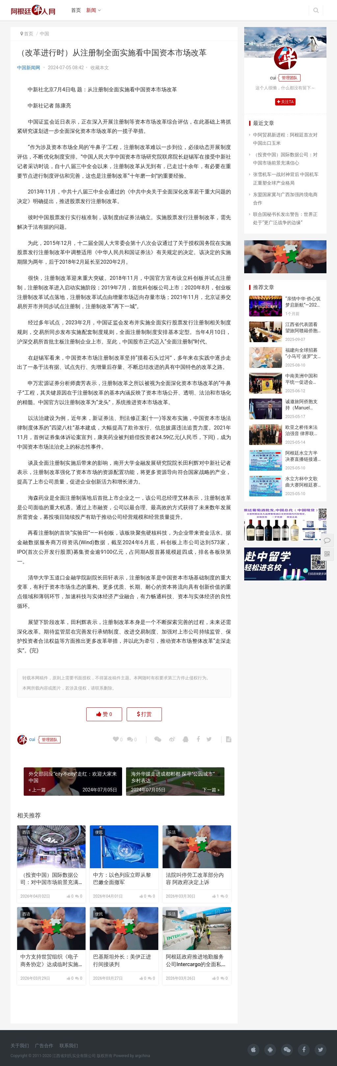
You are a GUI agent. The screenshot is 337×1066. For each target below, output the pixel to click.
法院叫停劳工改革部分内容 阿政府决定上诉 (195, 878)
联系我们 (69, 1045)
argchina (142, 1055)
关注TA (285, 102)
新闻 (91, 10)
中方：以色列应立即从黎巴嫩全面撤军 (122, 878)
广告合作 (44, 1045)
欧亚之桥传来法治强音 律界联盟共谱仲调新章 (302, 434)
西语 (26, 832)
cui (26, 740)
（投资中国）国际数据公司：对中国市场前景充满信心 (49, 879)
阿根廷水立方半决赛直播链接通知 (301, 459)
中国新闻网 (28, 67)
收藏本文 (100, 67)
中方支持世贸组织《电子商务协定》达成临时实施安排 (49, 961)
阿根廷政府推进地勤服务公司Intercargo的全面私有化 (196, 961)
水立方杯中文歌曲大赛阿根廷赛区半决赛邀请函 (301, 485)
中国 (44, 33)
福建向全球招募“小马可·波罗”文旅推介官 (301, 356)
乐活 (172, 832)
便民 (99, 832)
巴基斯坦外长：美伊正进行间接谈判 (122, 960)
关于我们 (20, 1045)
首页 (76, 10)
